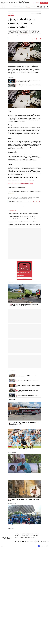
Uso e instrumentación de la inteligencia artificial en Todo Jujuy (36, 541)
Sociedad (23, 535)
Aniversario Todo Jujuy (30, 537)
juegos (14, 206)
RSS (41, 541)
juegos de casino (23, 33)
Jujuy (22, 7)
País (26, 7)
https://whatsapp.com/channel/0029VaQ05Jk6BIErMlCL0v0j (20, 183)
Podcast (30, 535)
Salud (20, 535)
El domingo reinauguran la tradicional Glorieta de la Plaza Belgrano (22, 216)
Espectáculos (18, 537)
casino (24, 206)
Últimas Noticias (17, 7)
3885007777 (11, 193)
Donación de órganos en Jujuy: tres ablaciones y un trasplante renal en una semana (23, 214)
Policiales (22, 7)
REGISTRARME (44, 2)
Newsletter (28, 7)
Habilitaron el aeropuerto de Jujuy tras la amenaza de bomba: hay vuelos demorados (22, 221)
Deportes (32, 534)
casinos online (19, 206)
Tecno (27, 535)
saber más (24, 278)
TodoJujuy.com (12, 182)
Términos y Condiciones (31, 541)
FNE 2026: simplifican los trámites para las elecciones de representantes (23, 218)
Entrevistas (35, 535)
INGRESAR (37, 2)
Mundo (34, 7)
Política (30, 7)
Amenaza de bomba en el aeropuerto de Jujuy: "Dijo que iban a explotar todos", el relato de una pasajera (24, 225)
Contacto (44, 541)
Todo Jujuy (10, 13)
